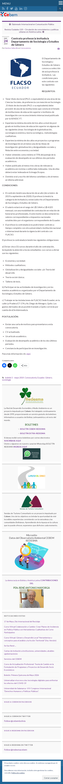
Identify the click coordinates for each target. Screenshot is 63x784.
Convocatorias (25, 48)
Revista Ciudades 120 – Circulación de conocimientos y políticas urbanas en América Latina (31, 30)
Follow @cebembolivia (14, 721)
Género (48, 377)
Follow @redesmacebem (15, 749)
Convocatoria (31, 377)
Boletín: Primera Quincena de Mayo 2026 (21, 675)
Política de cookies (18, 773)
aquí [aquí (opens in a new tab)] (28, 353)
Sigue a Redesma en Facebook (19, 731)
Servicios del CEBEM (12, 659)
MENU (6, 3)
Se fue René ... (10, 646)
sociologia (6, 380)
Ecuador (40, 377)
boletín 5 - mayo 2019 (14, 377)
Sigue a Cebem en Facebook (18, 702)
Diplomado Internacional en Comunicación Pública (33, 24)
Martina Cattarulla (11, 48)
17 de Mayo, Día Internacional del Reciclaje (22, 621)
